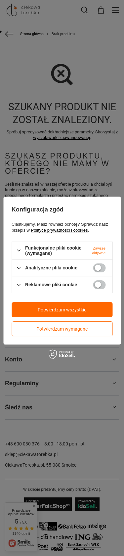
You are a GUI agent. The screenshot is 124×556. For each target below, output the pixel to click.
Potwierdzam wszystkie (62, 309)
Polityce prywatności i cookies (59, 230)
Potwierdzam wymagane (62, 329)
